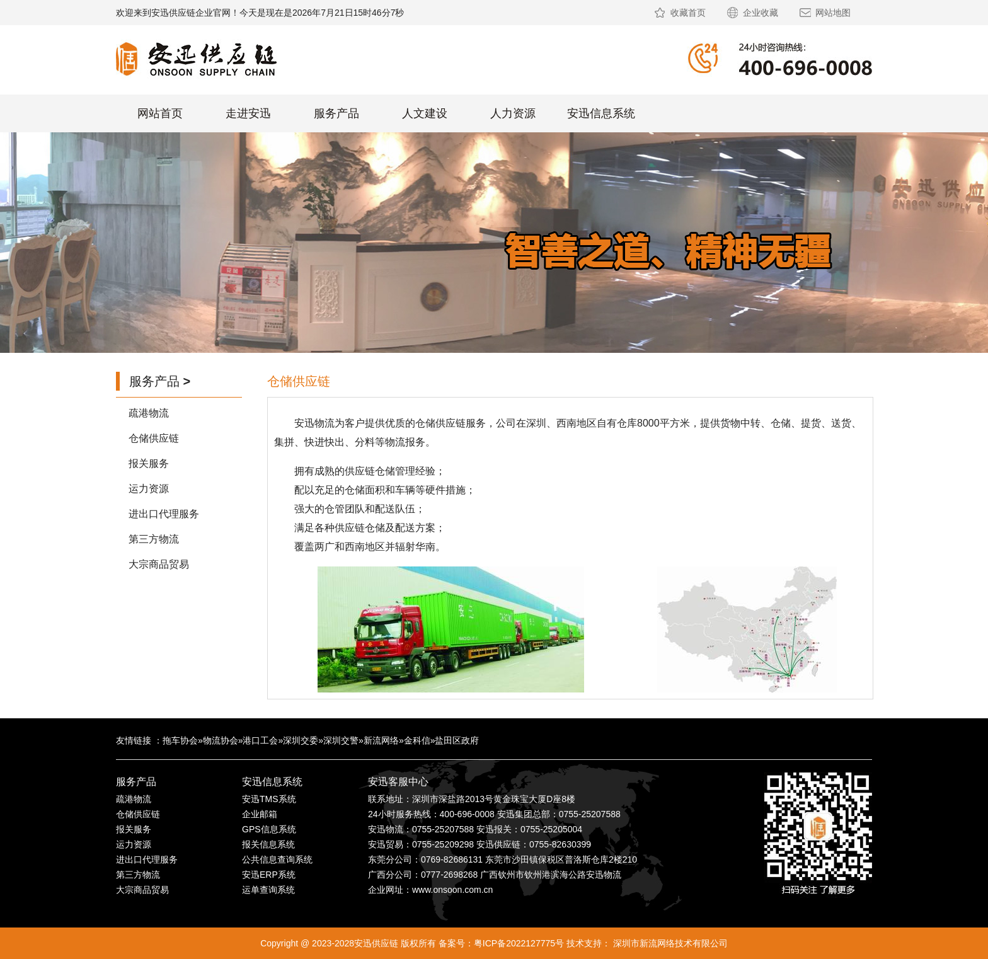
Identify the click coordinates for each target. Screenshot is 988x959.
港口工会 (260, 740)
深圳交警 (341, 740)
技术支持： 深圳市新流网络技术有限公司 (647, 943)
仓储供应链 (154, 438)
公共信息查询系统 (277, 859)
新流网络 (381, 740)
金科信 (417, 740)
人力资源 (513, 113)
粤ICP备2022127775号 (519, 943)
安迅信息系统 (601, 113)
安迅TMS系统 (269, 799)
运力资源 (149, 488)
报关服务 (149, 463)
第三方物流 (154, 539)
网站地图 (833, 13)
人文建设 (424, 113)
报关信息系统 (268, 844)
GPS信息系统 (269, 829)
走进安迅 (248, 113)
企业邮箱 (259, 814)
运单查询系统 (268, 890)
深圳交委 (300, 740)
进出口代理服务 (164, 513)
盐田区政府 (457, 740)
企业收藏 (760, 13)
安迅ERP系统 (269, 875)
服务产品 (336, 113)
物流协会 (220, 740)
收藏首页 (688, 13)
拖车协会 (180, 740)
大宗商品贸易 (159, 564)
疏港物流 (149, 413)
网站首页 (160, 113)
